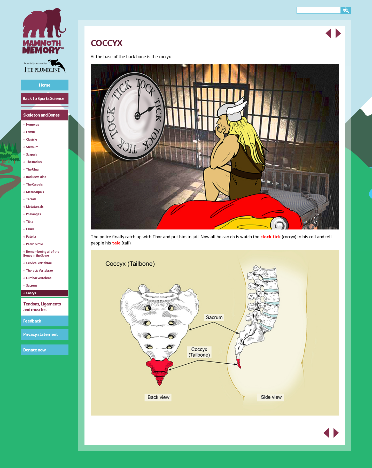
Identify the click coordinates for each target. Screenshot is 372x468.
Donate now (34, 350)
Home (44, 85)
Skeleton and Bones (41, 115)
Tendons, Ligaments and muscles (42, 306)
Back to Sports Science (43, 98)
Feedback (32, 321)
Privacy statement (40, 334)
